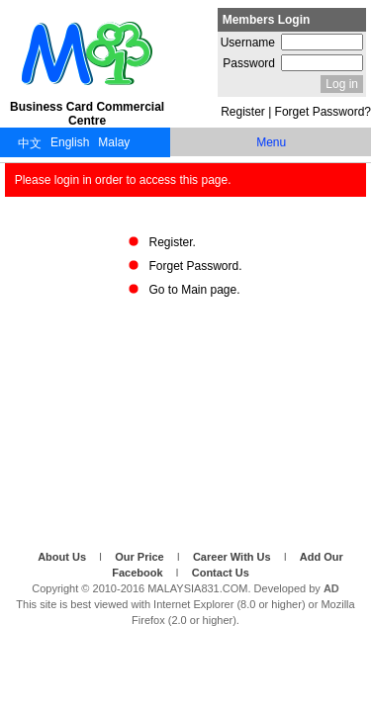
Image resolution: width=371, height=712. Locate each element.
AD (331, 588)
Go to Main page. (193, 290)
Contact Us (220, 572)
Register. (171, 242)
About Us (63, 557)
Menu (271, 142)
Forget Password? (323, 112)
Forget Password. (194, 266)
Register (243, 112)
